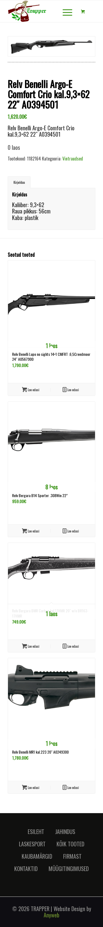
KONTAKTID (26, 868)
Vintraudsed (72, 158)
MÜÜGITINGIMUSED (69, 868)
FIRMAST (72, 856)
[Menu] (64, 11)
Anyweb (51, 915)
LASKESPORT (32, 844)
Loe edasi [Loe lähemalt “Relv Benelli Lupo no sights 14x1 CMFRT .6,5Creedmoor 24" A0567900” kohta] (30, 389)
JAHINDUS (65, 831)
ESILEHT (36, 831)
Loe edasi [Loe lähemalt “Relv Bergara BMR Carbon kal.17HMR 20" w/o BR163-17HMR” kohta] (30, 646)
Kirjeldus (19, 182)
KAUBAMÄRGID (37, 856)
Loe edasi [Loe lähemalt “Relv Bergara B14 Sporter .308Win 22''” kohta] (30, 530)
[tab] (19, 182)
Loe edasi (71, 389)
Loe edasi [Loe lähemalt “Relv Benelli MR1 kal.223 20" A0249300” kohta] (30, 787)
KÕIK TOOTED (70, 844)
